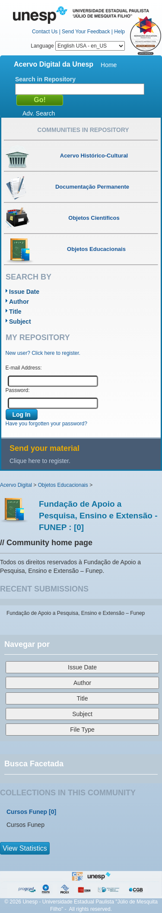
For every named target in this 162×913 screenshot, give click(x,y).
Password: (18, 390)
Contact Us (44, 32)
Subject (20, 321)
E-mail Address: (24, 368)
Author (19, 301)
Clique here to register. (40, 460)
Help (119, 32)
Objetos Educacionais (63, 485)
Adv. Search (38, 113)
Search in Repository (45, 79)
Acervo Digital (16, 485)
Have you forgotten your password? (46, 424)
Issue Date (24, 291)
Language (78, 46)
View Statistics (25, 848)
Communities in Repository (83, 129)
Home (109, 64)
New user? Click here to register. (43, 353)
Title (15, 311)
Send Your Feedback (86, 32)
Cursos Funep (26, 811)
